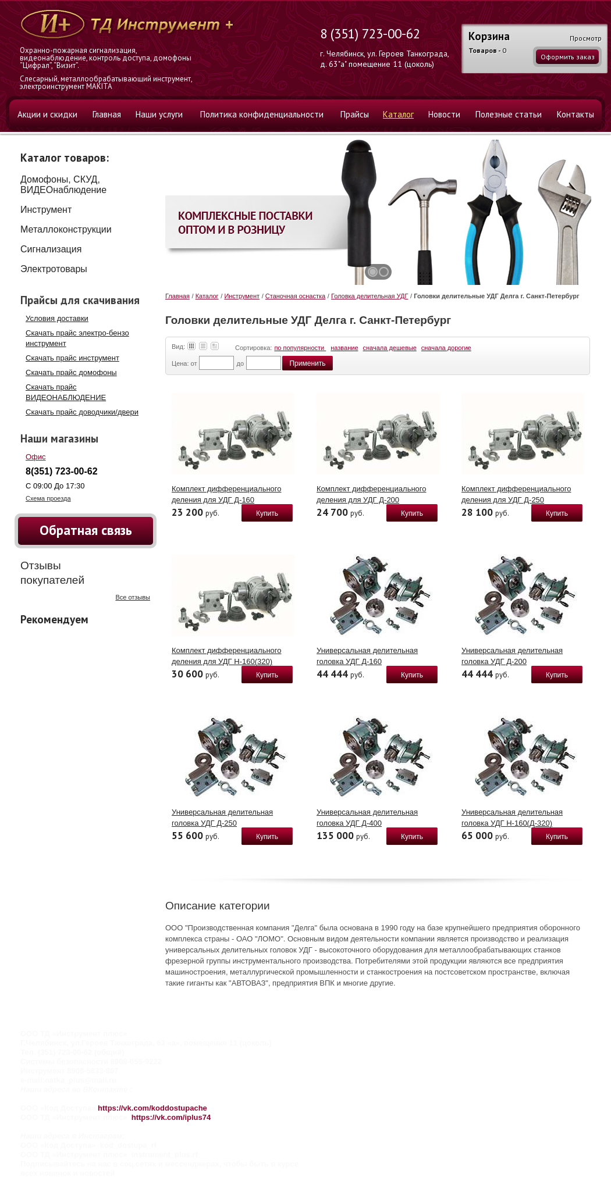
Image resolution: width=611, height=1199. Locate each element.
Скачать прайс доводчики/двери (82, 412)
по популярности (300, 347)
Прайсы (354, 114)
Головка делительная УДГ (369, 295)
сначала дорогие (446, 347)
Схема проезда (48, 498)
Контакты (575, 114)
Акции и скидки (47, 114)
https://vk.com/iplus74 (171, 1117)
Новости (444, 114)
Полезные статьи (508, 114)
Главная (107, 114)
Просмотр (586, 38)
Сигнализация (50, 249)
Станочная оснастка (295, 295)
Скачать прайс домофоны (71, 372)
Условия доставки (57, 318)
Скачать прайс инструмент (72, 358)
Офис (36, 456)
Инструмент (46, 210)
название (344, 347)
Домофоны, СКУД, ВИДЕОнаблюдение (63, 184)
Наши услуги (159, 114)
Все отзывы (132, 597)
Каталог (398, 114)
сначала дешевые (390, 347)
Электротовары (53, 269)
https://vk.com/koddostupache (152, 1108)
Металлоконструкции (66, 229)
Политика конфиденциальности (262, 114)
